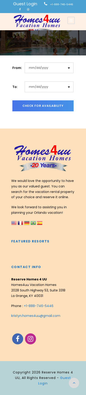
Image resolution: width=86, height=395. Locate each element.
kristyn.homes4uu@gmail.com (35, 315)
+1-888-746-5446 (61, 4)
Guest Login (25, 4)
